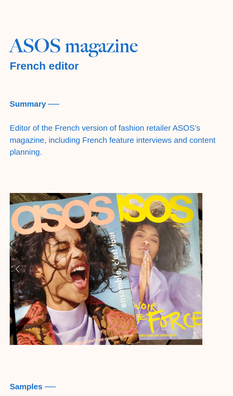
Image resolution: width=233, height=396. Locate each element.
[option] (109, 269)
